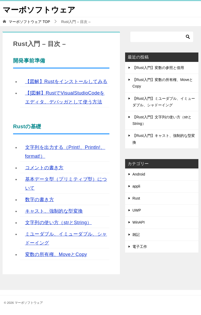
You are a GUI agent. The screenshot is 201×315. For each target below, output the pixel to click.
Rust (136, 198)
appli (136, 186)
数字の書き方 (39, 199)
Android (138, 174)
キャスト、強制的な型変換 (54, 211)
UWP (136, 210)
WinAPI (138, 222)
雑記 (136, 234)
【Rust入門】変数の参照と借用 (158, 68)
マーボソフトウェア (39, 9)
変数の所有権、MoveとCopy (56, 254)
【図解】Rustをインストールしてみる (66, 81)
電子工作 (139, 246)
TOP (29, 22)
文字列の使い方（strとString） (58, 222)
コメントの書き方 (44, 167)
